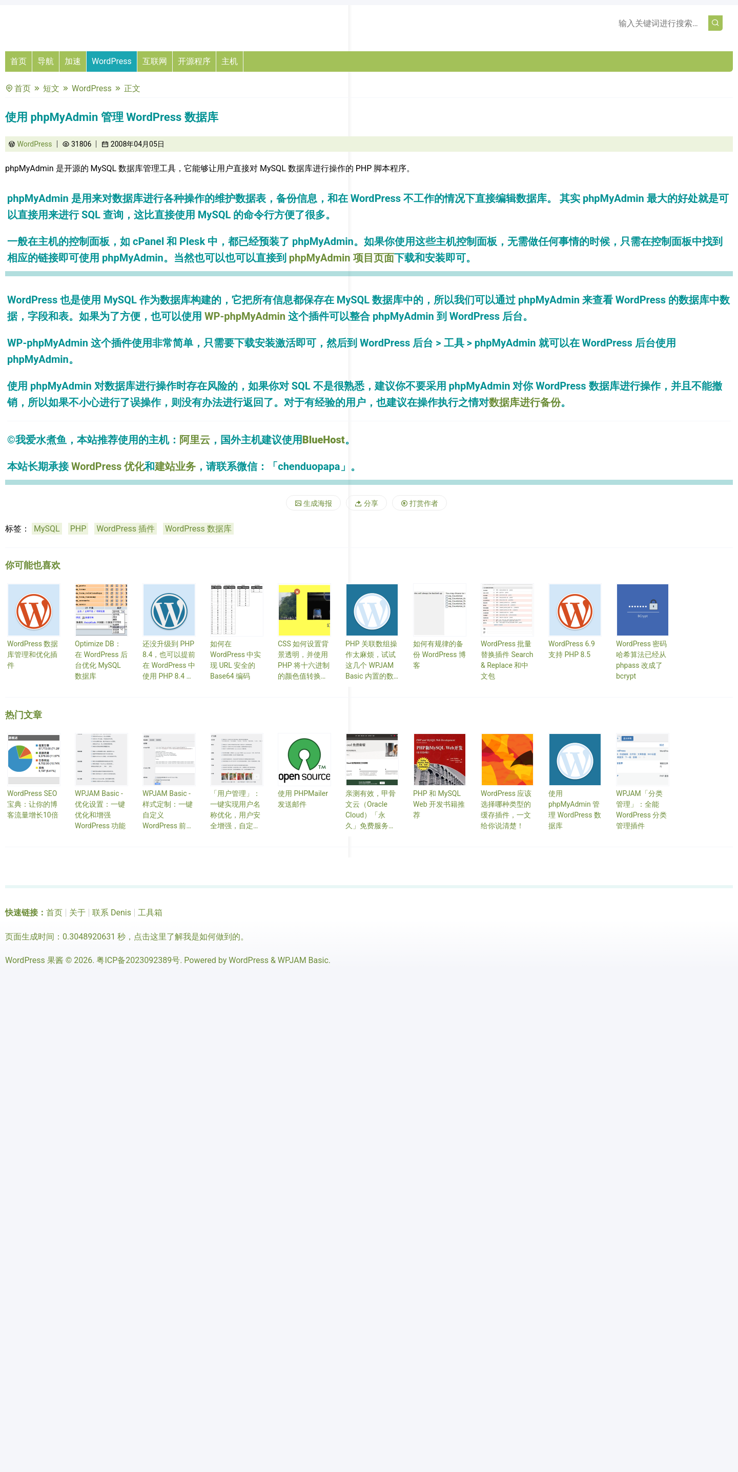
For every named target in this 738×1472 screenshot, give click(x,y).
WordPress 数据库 (198, 529)
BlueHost (323, 440)
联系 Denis (111, 912)
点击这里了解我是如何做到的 (187, 937)
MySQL (47, 529)
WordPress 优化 (108, 466)
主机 (229, 61)
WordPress (112, 61)
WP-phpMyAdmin (244, 316)
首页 (18, 61)
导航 (45, 61)
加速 (73, 61)
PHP (78, 529)
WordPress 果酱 (34, 960)
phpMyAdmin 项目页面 (341, 258)
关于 (77, 912)
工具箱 (150, 912)
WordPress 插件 (125, 529)
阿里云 (194, 440)
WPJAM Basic (303, 960)
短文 (51, 88)
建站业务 (175, 466)
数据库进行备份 (525, 402)
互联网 (154, 61)
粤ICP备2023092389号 (138, 960)
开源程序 (194, 61)
